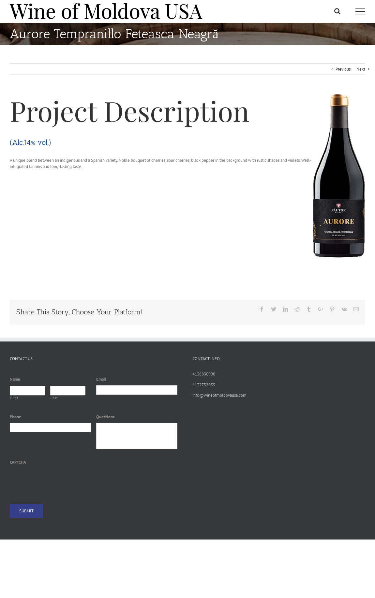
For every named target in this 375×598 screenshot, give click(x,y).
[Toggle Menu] (360, 11)
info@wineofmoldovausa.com (219, 395)
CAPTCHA (18, 462)
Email (101, 379)
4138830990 (203, 374)
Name (15, 379)
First (14, 398)
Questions (105, 417)
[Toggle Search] (337, 11)
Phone (15, 417)
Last (54, 398)
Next (360, 69)
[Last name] (68, 390)
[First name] (27, 390)
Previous (343, 69)
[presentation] (59, 480)
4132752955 (203, 385)
